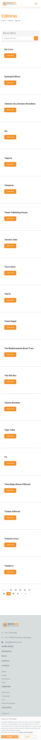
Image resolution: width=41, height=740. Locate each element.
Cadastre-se (5, 713)
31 (18, 594)
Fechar (27, 737)
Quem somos (6, 692)
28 (4, 594)
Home (4, 20)
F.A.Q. (3, 699)
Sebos (4, 682)
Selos (4, 656)
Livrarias (4, 675)
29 (8, 594)
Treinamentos (6, 696)
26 (25, 590)
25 (20, 590)
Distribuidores (6, 679)
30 (13, 594)
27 (29, 590)
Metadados (6, 651)
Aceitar (9, 737)
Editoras (17, 20)
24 (15, 590)
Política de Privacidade (26, 732)
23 (11, 590)
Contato (5, 661)
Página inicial (8, 646)
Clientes (10, 20)
